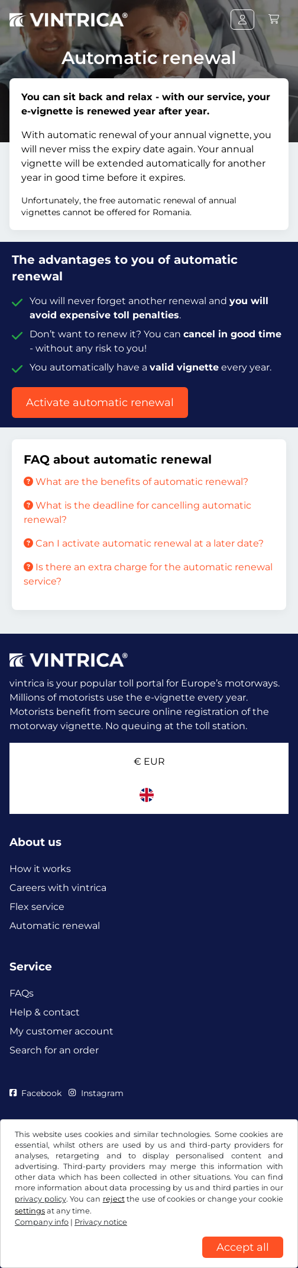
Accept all (242, 1247)
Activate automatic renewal (100, 402)
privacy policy (40, 1198)
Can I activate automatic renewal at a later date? (144, 543)
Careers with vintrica (57, 887)
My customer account (61, 1031)
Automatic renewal (54, 925)
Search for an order (54, 1050)
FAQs (21, 993)
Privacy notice (100, 1222)
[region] (149, 1259)
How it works (40, 868)
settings (30, 1210)
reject (114, 1198)
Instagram (96, 1093)
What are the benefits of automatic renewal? (136, 481)
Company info (42, 1222)
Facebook (35, 1093)
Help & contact (44, 1012)
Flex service (36, 906)
